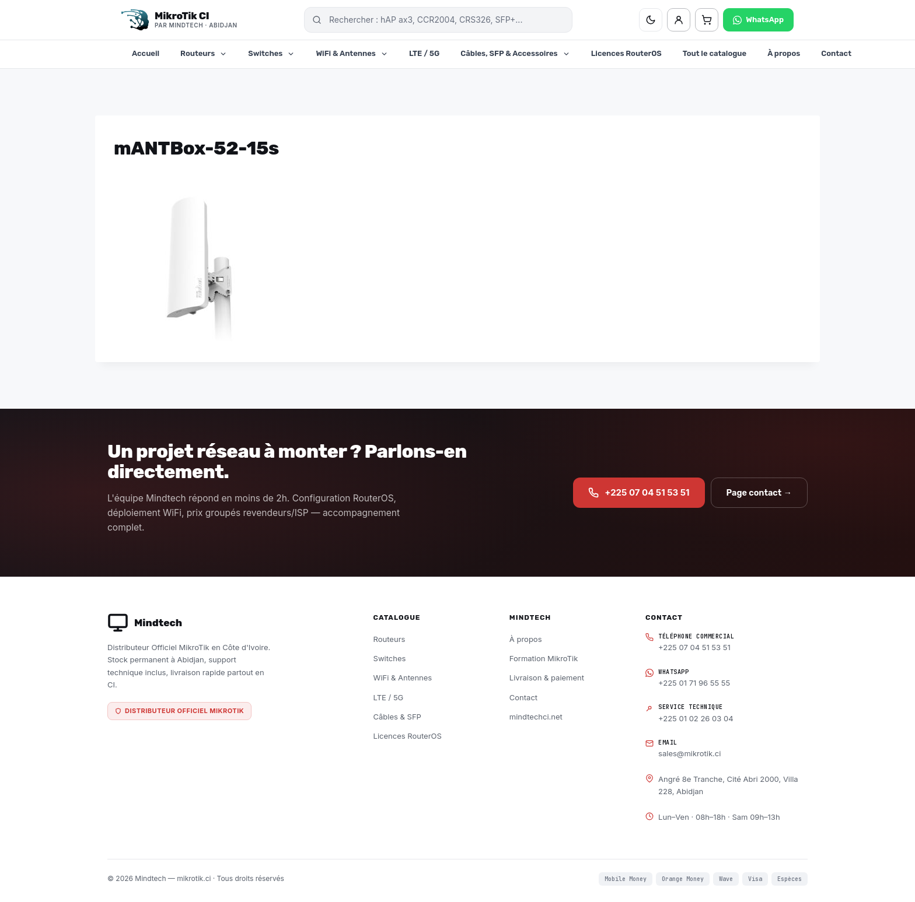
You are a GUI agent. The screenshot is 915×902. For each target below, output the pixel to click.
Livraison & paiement (546, 677)
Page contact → (759, 492)
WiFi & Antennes (352, 53)
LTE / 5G (424, 53)
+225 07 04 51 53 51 (638, 492)
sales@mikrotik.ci (689, 753)
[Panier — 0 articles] (706, 19)
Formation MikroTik (543, 658)
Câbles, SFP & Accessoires (515, 53)
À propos (783, 53)
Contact (836, 53)
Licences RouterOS (626, 53)
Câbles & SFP (397, 716)
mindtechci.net (536, 716)
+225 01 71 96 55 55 (694, 682)
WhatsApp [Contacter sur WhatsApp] (758, 19)
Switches (271, 53)
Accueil (145, 53)
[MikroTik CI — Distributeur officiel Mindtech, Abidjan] (179, 19)
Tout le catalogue (714, 53)
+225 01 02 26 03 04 (695, 718)
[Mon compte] (678, 19)
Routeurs (203, 53)
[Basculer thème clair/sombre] (650, 19)
